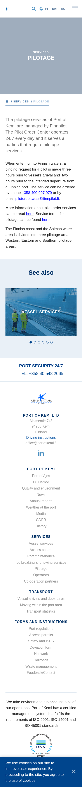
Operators (41, 575)
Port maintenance (41, 556)
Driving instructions (41, 437)
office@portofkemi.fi (41, 443)
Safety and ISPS (41, 641)
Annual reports (41, 501)
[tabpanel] (41, 312)
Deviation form (41, 647)
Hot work (41, 654)
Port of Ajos (41, 476)
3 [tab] (39, 342)
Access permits (41, 635)
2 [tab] (35, 342)
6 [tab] (51, 342)
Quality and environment (41, 488)
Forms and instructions (41, 622)
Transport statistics (41, 611)
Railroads (41, 660)
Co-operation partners (41, 581)
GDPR (41, 520)
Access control (41, 550)
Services (41, 537)
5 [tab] (47, 342)
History (41, 526)
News (41, 494)
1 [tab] (31, 342)
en (54, 9)
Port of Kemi (41, 469)
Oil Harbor (41, 482)
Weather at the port (41, 507)
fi (46, 9)
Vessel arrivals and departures (41, 598)
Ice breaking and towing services (41, 562)
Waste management (41, 666)
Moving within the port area (41, 605)
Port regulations (41, 628)
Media (41, 514)
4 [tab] (43, 342)
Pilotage (41, 568)
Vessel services (41, 543)
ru (63, 9)
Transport (41, 592)
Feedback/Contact (41, 672)
